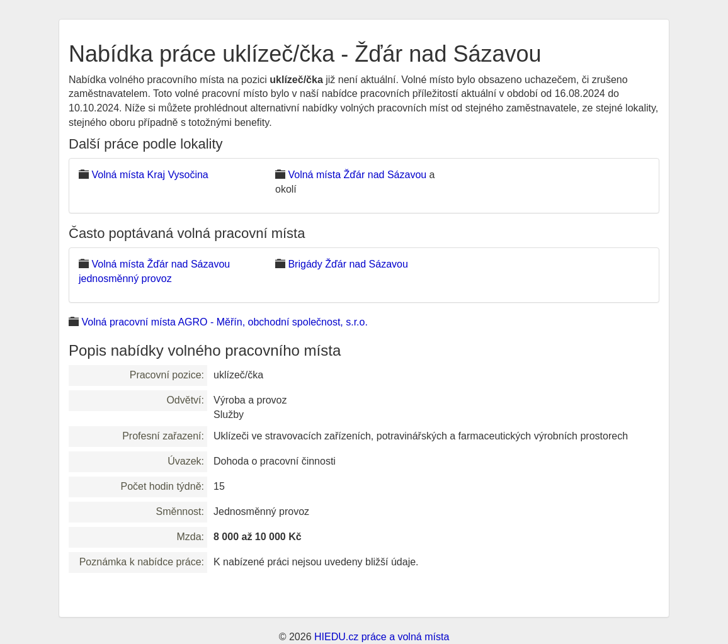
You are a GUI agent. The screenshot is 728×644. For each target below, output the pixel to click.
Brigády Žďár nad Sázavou (347, 264)
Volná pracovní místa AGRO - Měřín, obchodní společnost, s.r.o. (224, 322)
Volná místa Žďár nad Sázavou (357, 174)
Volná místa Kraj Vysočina (149, 174)
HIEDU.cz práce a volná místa (381, 636)
